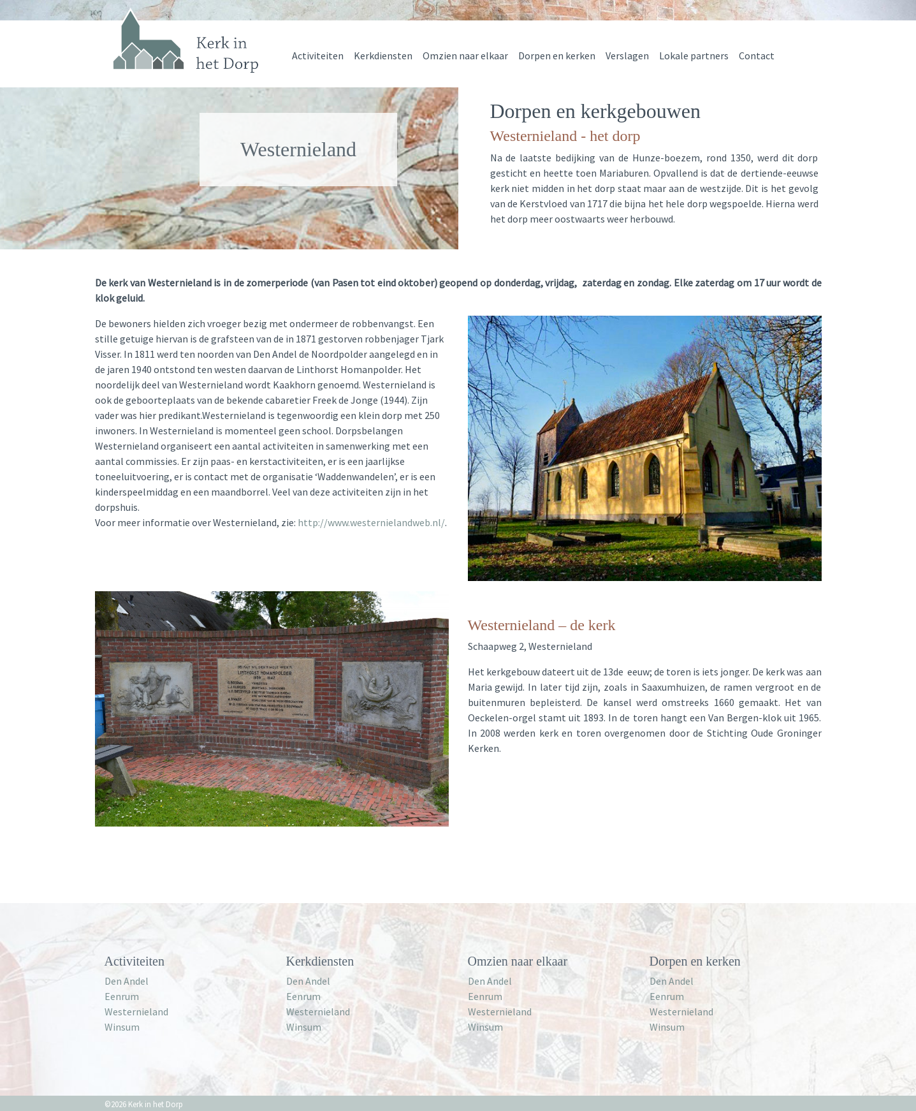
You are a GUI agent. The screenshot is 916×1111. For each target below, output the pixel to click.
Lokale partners (694, 55)
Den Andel (127, 981)
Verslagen (627, 55)
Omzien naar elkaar (465, 55)
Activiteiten (318, 55)
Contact (756, 55)
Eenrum (122, 996)
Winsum (122, 1026)
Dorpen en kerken (556, 55)
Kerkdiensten (383, 55)
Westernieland (136, 1011)
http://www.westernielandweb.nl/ (371, 522)
